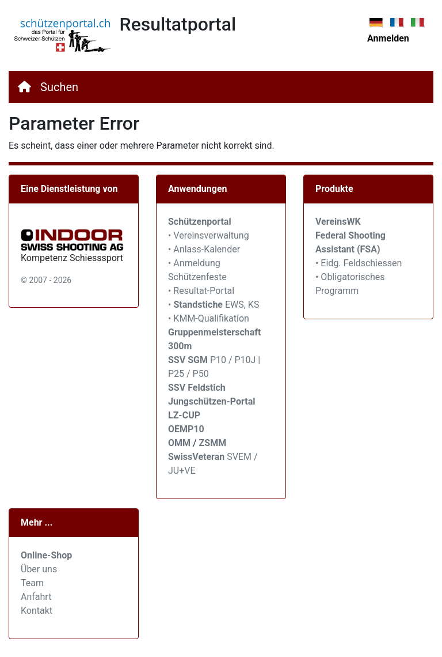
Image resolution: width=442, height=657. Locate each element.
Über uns (39, 569)
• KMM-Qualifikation (208, 318)
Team (32, 582)
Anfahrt (36, 596)
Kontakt (36, 610)
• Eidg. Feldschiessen (358, 263)
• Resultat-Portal (201, 290)
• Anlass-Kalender (204, 249)
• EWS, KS (213, 304)
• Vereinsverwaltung (208, 235)
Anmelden (388, 38)
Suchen (59, 87)
